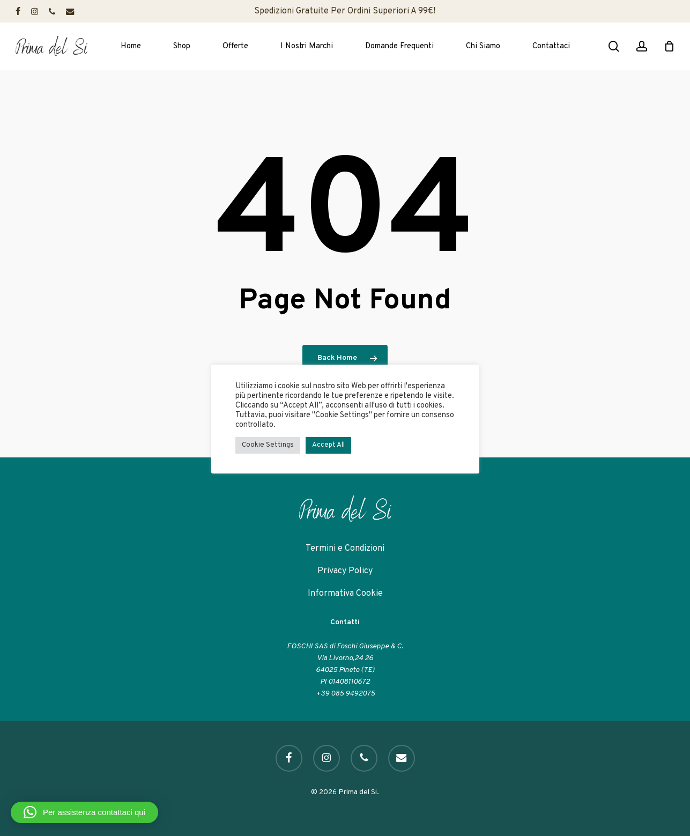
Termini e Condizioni (345, 548)
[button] (84, 812)
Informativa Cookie (345, 593)
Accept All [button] (328, 445)
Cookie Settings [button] (268, 445)
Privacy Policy (345, 571)
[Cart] (669, 46)
